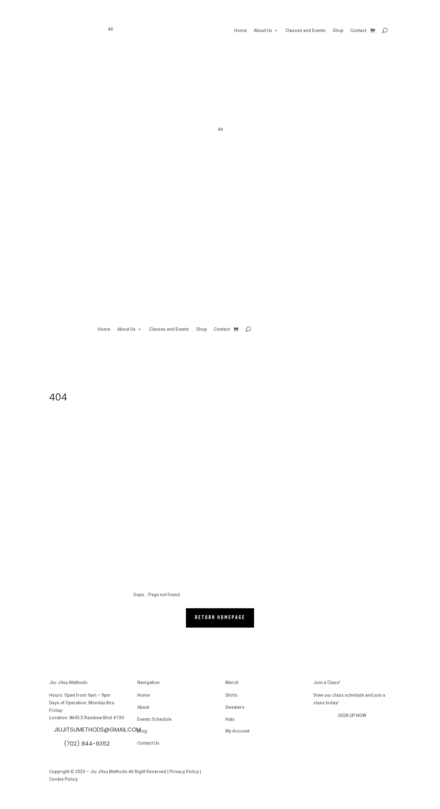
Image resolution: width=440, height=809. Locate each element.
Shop (338, 30)
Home (240, 30)
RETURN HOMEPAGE (220, 618)
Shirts (231, 695)
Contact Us (148, 743)
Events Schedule (154, 719)
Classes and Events (305, 30)
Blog (142, 731)
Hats (230, 719)
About (143, 707)
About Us (263, 30)
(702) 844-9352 (87, 743)
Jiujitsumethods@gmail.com (97, 730)
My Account (237, 731)
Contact (358, 30)
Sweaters (235, 707)
